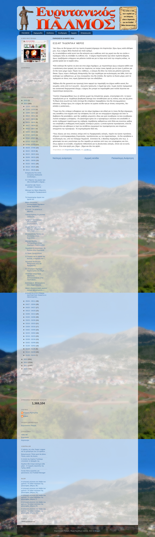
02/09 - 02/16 (31, 339)
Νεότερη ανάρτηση (62, 158)
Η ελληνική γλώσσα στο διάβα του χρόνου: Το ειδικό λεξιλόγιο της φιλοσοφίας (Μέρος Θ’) (33, 504)
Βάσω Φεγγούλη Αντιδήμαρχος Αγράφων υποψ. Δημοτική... (34, 204)
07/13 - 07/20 (31, 141)
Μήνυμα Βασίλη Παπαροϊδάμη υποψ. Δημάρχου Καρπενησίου (35, 243)
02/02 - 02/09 (31, 342)
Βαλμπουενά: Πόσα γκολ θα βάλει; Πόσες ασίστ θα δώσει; (33, 455)
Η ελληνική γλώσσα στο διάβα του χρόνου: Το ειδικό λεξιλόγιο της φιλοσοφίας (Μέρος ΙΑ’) (33, 490)
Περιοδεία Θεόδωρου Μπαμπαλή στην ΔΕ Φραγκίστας (33, 263)
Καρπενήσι (25, 440)
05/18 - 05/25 (31, 167)
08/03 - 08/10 (31, 132)
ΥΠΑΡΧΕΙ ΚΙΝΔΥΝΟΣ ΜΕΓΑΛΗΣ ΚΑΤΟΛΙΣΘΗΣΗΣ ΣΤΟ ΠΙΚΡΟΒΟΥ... (34, 277)
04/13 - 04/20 (31, 311)
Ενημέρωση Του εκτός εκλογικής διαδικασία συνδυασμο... (33, 175)
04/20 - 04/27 (31, 307)
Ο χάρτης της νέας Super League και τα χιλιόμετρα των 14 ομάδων (33, 450)
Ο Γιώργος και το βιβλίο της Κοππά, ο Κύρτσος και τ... (35, 257)
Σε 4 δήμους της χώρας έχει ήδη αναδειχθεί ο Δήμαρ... (35, 181)
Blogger (97, 531)
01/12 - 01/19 (31, 352)
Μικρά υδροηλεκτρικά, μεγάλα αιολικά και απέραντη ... (36, 289)
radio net (24, 435)
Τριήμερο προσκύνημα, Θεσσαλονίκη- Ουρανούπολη (33, 222)
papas (26, 416)
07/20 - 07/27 (31, 138)
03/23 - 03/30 (31, 320)
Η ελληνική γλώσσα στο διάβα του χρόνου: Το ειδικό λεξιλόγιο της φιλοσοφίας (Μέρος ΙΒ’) (33, 483)
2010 (26, 369)
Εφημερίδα (38, 33)
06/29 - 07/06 (31, 148)
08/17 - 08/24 (31, 125)
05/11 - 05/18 (31, 170)
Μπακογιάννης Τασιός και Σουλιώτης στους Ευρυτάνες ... (34, 236)
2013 (26, 359)
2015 (26, 100)
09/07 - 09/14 (31, 119)
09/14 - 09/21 (31, 116)
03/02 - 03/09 (31, 330)
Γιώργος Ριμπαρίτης (31, 413)
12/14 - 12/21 (31, 106)
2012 (26, 362)
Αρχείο (74, 33)
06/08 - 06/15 (31, 157)
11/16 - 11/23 (31, 109)
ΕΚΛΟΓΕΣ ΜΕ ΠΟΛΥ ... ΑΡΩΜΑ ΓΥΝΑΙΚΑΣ (34, 186)
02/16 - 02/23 (31, 336)
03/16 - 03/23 (31, 323)
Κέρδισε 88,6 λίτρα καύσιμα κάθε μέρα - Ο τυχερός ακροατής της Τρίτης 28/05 (33, 466)
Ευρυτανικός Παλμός (28, 425)
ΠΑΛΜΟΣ (25, 33)
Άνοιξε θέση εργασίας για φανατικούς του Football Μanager (33, 472)
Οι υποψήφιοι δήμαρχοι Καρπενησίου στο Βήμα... (35, 270)
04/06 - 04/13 (31, 314)
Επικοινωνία (86, 33)
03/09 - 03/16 (31, 327)
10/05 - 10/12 (31, 113)
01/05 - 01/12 (31, 355)
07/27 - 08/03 (31, 135)
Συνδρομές (62, 33)
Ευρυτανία (25, 437)
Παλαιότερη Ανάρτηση (123, 158)
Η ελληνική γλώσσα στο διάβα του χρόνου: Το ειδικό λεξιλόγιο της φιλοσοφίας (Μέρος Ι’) (33, 497)
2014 (26, 103)
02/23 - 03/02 (31, 333)
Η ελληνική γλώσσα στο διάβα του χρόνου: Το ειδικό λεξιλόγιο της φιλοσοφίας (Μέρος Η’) (33, 511)
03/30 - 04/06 (31, 317)
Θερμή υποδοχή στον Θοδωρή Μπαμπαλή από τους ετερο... (35, 229)
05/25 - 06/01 (31, 164)
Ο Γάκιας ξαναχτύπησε (33, 253)
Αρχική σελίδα (92, 158)
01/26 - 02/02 (31, 346)
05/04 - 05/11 (31, 301)
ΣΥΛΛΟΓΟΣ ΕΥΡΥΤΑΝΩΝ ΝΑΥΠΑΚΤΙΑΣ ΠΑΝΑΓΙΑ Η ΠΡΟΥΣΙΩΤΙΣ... (35, 295)
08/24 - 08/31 (31, 122)
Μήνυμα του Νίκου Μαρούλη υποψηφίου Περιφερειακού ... (35, 192)
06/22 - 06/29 (31, 151)
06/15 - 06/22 (31, 154)
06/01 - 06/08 (31, 160)
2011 (26, 365)
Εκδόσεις (50, 33)
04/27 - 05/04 (31, 304)
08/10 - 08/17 (31, 129)
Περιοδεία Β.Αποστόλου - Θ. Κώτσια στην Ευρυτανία (35, 249)
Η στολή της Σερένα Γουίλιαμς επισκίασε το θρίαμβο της (32, 460)
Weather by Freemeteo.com (28, 521)
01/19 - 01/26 (31, 349)
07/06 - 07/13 (31, 144)
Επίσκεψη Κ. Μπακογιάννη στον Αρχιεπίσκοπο (35, 284)
